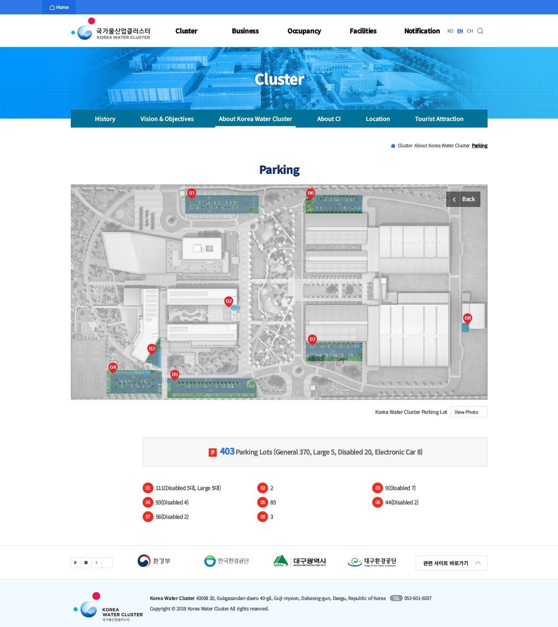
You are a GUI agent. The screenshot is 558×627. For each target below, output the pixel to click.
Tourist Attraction (439, 118)
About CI (329, 118)
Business (245, 30)
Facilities (363, 30)
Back (462, 200)
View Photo (471, 412)
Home (59, 7)
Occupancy (304, 30)
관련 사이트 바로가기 (452, 563)
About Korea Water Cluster (255, 118)
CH (469, 30)
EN (460, 30)
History (105, 118)
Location (378, 118)
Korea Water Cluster (110, 30)
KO (450, 30)
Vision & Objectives (167, 118)
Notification (422, 30)
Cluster (186, 30)
